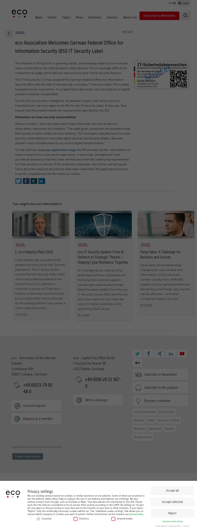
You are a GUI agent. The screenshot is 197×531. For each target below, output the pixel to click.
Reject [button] (172, 513)
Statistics (81, 518)
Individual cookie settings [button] (172, 521)
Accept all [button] (172, 490)
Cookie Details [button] (161, 526)
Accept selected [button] (172, 502)
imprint (186, 526)
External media (121, 518)
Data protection (175, 526)
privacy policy (136, 513)
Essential (43, 518)
